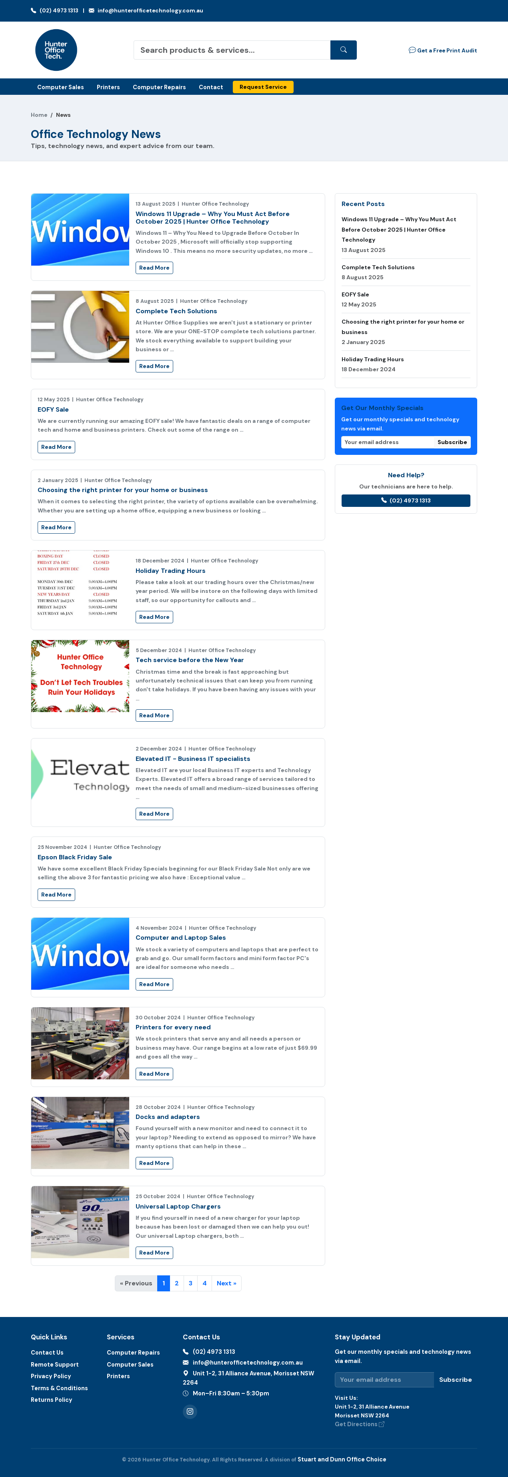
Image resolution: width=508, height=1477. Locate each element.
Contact (211, 87)
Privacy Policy (51, 1376)
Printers (108, 87)
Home (39, 115)
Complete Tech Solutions (176, 311)
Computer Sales (60, 87)
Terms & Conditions (59, 1388)
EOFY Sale (53, 409)
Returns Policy (51, 1399)
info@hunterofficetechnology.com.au (146, 10)
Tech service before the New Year (190, 660)
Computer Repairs (159, 87)
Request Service (263, 86)
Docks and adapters (168, 1117)
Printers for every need (173, 1027)
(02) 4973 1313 (54, 10)
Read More (154, 267)
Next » (226, 1283)
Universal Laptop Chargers (178, 1206)
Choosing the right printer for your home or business (123, 490)
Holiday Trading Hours (171, 570)
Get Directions (359, 1424)
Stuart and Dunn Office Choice (342, 1459)
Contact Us (47, 1352)
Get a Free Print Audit (443, 50)
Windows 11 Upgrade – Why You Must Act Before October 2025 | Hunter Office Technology (213, 218)
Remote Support (55, 1364)
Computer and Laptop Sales (181, 937)
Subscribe (452, 442)
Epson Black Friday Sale (75, 857)
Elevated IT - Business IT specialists (193, 759)
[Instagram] (190, 1412)
